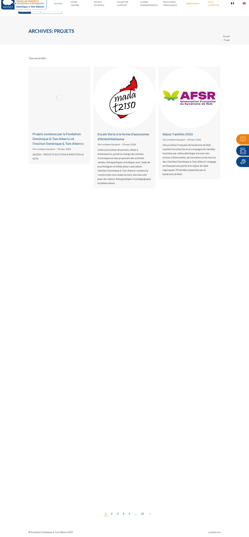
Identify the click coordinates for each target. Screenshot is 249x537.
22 (142, 513)
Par (44, 149)
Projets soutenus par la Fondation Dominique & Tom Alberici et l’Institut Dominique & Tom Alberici (58, 138)
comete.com (214, 532)
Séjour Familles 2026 (178, 134)
